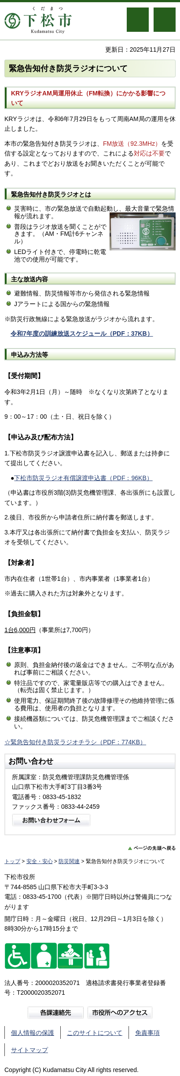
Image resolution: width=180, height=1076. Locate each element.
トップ (12, 861)
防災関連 (69, 861)
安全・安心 (39, 861)
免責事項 (147, 1032)
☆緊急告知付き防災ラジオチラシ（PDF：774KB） (75, 742)
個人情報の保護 (32, 1032)
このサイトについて (94, 1032)
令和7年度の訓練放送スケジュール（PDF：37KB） (82, 333)
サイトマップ (29, 1049)
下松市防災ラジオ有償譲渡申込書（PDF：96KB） (83, 477)
